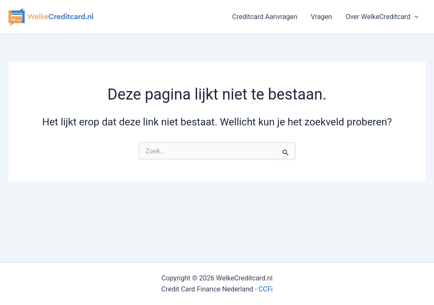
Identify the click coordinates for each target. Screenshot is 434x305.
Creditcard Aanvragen (265, 17)
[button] (414, 17)
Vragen (321, 17)
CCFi (266, 289)
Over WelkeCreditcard (382, 17)
